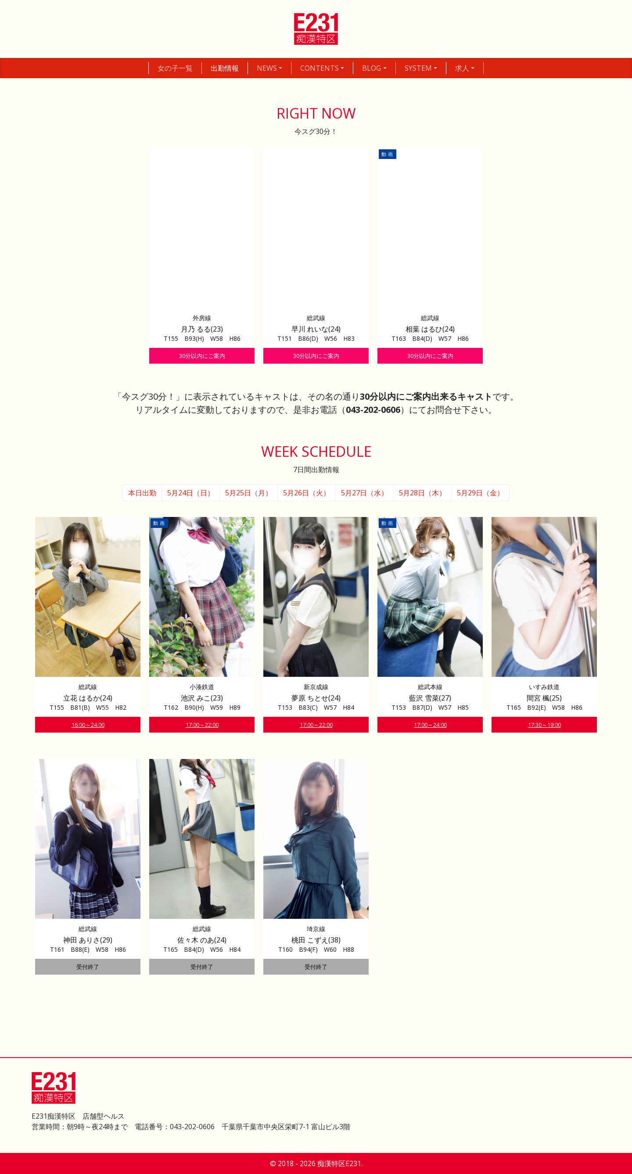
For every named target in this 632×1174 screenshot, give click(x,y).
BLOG (371, 68)
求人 (462, 68)
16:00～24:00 (88, 725)
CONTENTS (319, 68)
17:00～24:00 (430, 725)
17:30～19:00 (544, 725)
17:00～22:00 (202, 725)
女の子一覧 (175, 68)
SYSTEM (418, 68)
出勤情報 (225, 68)
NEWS (267, 68)
